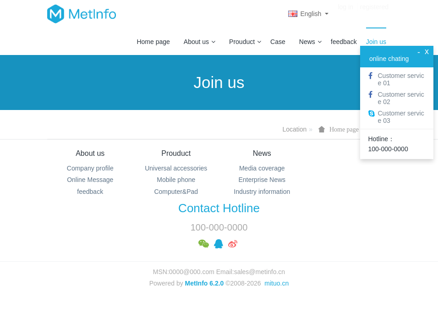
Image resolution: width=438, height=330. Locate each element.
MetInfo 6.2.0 (204, 283)
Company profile (90, 168)
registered (374, 13)
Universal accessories (176, 168)
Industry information (262, 191)
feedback (344, 41)
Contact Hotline (219, 208)
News (310, 41)
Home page (153, 41)
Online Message (90, 179)
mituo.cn (276, 283)
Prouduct (245, 41)
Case (277, 41)
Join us (376, 41)
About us (199, 41)
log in (345, 13)
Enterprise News (261, 179)
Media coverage (262, 168)
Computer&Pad (176, 191)
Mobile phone (176, 179)
